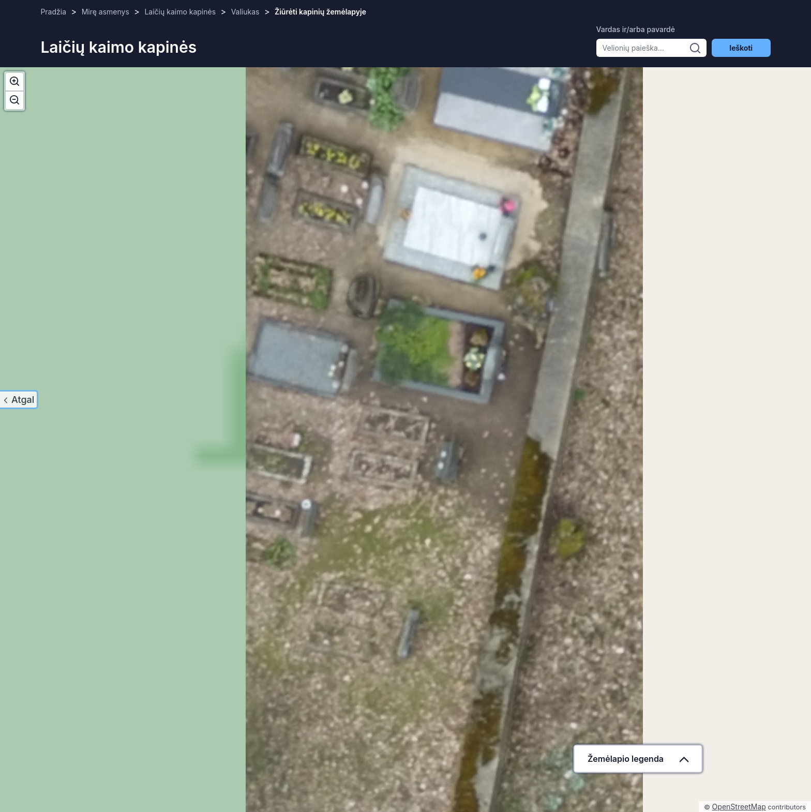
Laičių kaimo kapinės (180, 11)
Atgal (22, 399)
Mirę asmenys (105, 11)
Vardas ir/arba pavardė (635, 29)
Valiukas (245, 11)
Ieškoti (740, 47)
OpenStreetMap (739, 806)
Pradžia (53, 11)
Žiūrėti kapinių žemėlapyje (320, 11)
